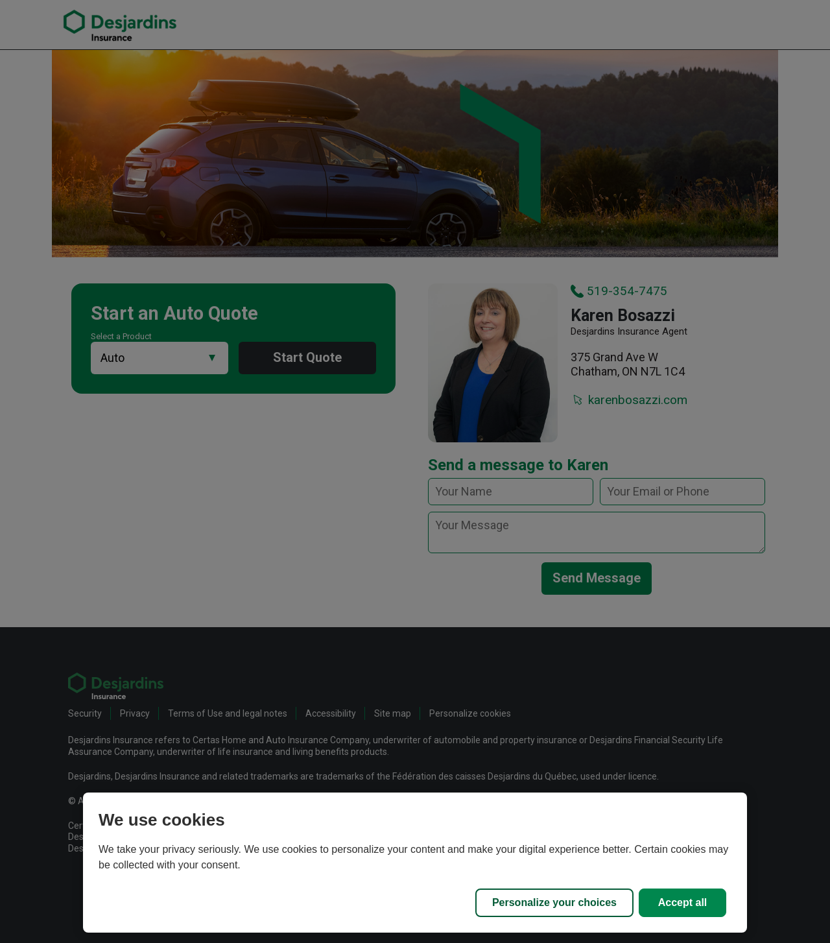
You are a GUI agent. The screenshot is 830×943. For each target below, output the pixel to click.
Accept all (682, 902)
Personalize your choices (554, 902)
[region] (415, 863)
